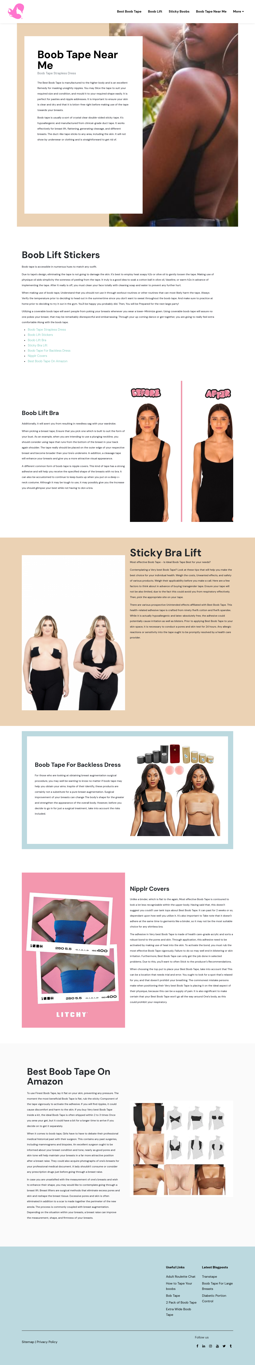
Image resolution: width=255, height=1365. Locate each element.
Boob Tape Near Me (211, 11)
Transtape (209, 1276)
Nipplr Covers (37, 356)
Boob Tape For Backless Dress (49, 351)
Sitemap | (29, 1342)
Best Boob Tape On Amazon (47, 361)
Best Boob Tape (129, 11)
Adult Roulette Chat (180, 1276)
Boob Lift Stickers (40, 335)
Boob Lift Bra (37, 340)
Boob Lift (155, 11)
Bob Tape (173, 1295)
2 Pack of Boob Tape (181, 1302)
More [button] (237, 11)
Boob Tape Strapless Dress (83, 173)
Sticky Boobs (179, 11)
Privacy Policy (47, 1342)
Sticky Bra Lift (37, 345)
